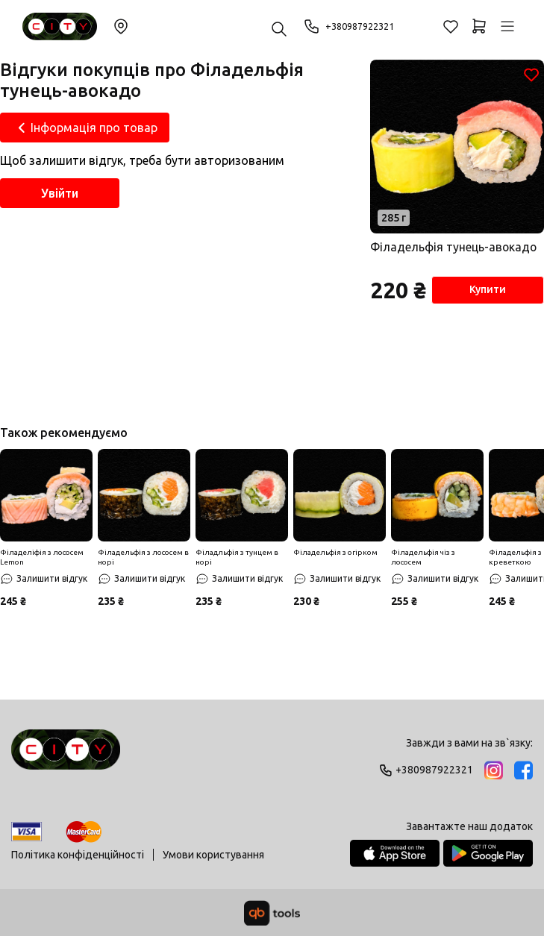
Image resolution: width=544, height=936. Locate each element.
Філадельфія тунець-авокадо (453, 248)
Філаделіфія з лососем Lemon (42, 560)
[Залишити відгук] (43, 581)
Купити (484, 292)
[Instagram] (493, 770)
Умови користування (213, 855)
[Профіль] (507, 26)
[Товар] (456, 147)
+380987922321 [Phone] (353, 26)
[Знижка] (46, 498)
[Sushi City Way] (59, 26)
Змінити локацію (121, 26)
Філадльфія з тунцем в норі (237, 560)
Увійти (59, 193)
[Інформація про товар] (84, 127)
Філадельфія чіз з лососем (423, 560)
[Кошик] (479, 26)
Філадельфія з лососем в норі (143, 560)
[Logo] (65, 756)
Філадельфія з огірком (335, 555)
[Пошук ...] (279, 30)
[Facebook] (523, 770)
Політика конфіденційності (77, 855)
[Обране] (451, 26)
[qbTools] (272, 913)
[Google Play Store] (488, 853)
